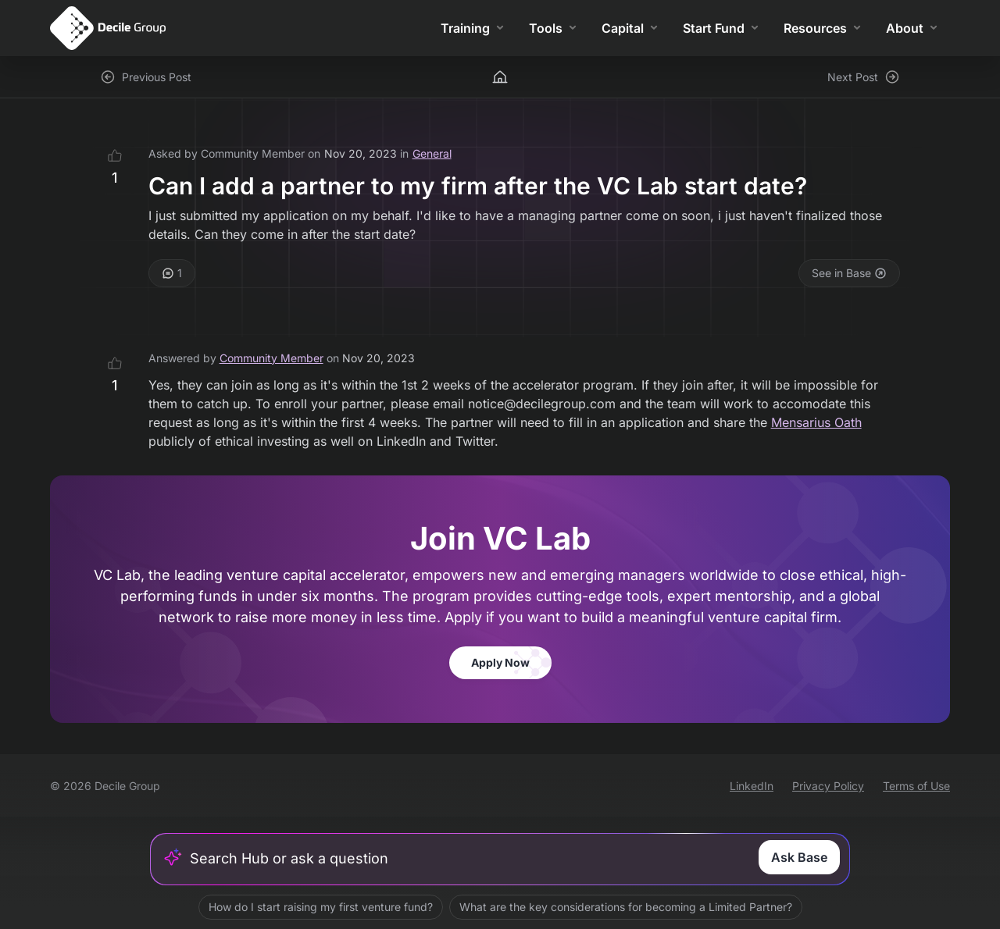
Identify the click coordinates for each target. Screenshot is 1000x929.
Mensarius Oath (816, 422)
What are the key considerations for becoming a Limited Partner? (625, 906)
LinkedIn (751, 785)
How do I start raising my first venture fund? (321, 906)
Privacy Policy (828, 785)
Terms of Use (916, 785)
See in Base (849, 272)
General (432, 153)
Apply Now (500, 662)
